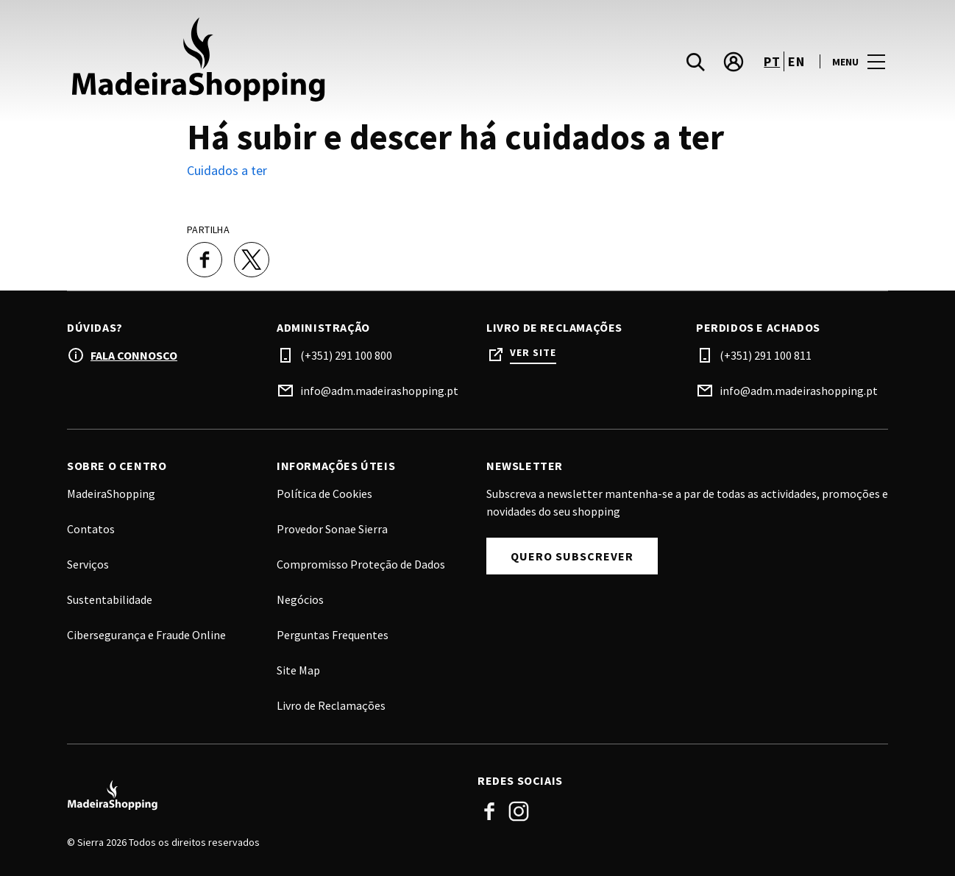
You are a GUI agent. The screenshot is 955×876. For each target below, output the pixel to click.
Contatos (91, 528)
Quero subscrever (572, 556)
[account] (733, 62)
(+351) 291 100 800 (346, 355)
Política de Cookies (324, 493)
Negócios (300, 599)
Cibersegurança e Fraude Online (146, 634)
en (796, 61)
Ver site (533, 352)
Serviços (88, 564)
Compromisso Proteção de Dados (361, 564)
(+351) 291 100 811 (766, 355)
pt (772, 61)
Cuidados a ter (227, 170)
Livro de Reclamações (331, 705)
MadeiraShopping (111, 493)
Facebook (489, 811)
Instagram (518, 811)
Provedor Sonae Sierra (332, 528)
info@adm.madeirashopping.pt (379, 390)
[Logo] (263, 795)
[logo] (274, 61)
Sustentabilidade (109, 599)
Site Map (298, 670)
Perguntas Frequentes (332, 634)
